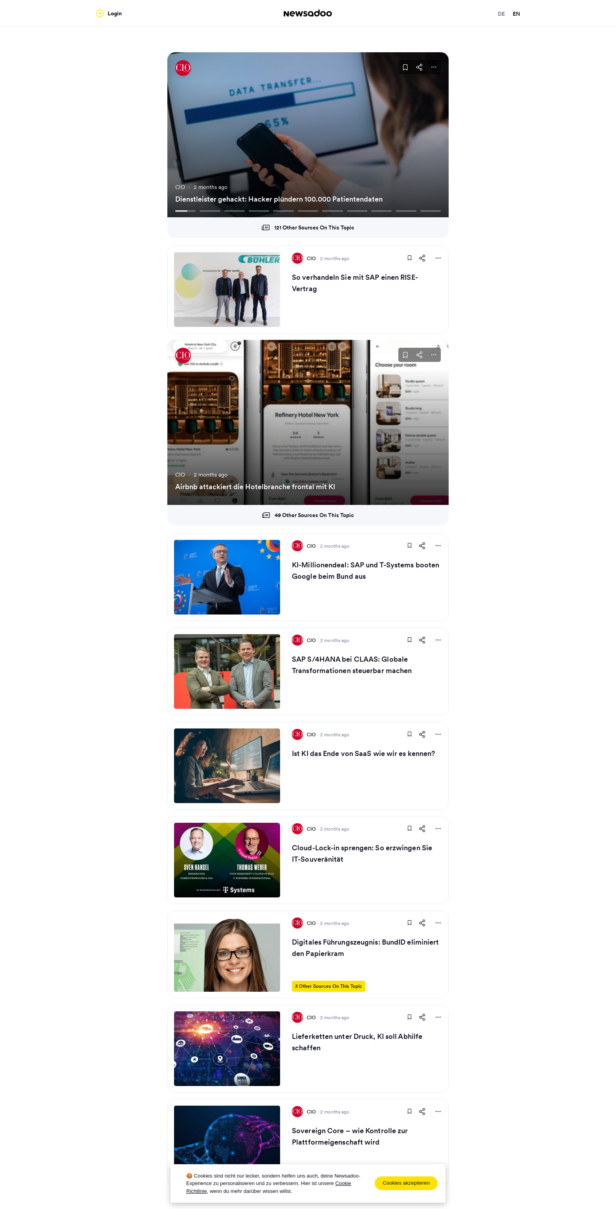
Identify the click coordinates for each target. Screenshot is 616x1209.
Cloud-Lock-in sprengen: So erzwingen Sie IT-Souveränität (362, 853)
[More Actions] (434, 67)
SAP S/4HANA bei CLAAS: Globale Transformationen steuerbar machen (352, 665)
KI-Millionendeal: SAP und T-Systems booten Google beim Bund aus (365, 570)
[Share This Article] (419, 67)
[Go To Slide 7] (332, 210)
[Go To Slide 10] (406, 210)
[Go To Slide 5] (283, 210)
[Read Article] (227, 289)
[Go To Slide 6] (308, 210)
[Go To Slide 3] (234, 210)
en (516, 13)
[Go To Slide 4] (259, 210)
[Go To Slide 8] (357, 210)
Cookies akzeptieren (406, 1183)
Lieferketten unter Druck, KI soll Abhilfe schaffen (357, 1042)
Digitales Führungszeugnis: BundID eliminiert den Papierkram (365, 947)
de (501, 13)
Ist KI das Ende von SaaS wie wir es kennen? (363, 753)
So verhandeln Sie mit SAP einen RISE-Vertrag (355, 283)
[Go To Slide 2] (210, 210)
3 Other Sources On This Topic (328, 986)
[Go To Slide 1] (185, 210)
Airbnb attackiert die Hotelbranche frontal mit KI (255, 486)
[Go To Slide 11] (430, 210)
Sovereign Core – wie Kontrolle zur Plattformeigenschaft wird (350, 1136)
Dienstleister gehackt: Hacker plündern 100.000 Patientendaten (279, 199)
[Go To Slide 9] (381, 210)
